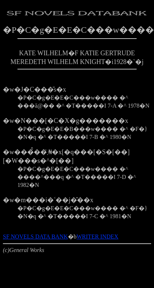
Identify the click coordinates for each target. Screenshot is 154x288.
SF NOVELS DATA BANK (35, 236)
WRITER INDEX (97, 236)
